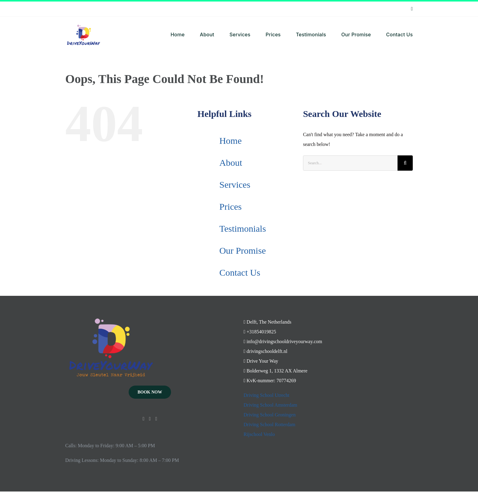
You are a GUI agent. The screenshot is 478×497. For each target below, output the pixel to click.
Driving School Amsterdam (270, 405)
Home (230, 141)
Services (234, 185)
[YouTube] (150, 418)
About (230, 163)
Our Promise (242, 250)
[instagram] (412, 8)
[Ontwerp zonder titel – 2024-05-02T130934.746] (83, 18)
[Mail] (156, 418)
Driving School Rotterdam (269, 424)
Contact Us (239, 272)
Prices (230, 206)
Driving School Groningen (270, 414)
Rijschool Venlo (259, 434)
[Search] (405, 163)
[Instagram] (143, 418)
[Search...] (350, 163)
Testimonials (242, 228)
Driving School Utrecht (266, 395)
